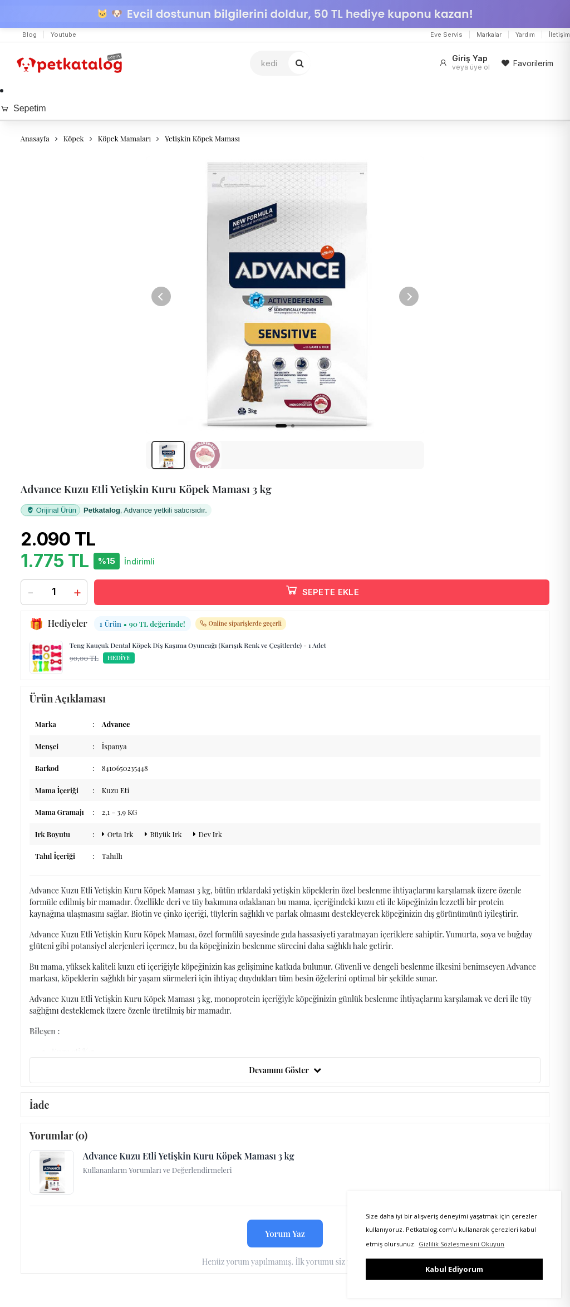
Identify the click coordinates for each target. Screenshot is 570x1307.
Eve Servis (446, 34)
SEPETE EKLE (321, 594)
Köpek (73, 138)
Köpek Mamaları (124, 138)
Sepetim (23, 108)
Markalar (489, 34)
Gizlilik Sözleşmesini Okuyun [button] (461, 1244)
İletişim (559, 34)
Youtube (63, 34)
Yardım (525, 34)
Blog (29, 34)
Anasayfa (35, 138)
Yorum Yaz (285, 1238)
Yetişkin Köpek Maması (202, 138)
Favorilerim (527, 63)
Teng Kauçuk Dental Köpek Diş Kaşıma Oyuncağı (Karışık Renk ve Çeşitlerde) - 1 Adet (198, 650)
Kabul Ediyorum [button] (454, 1269)
